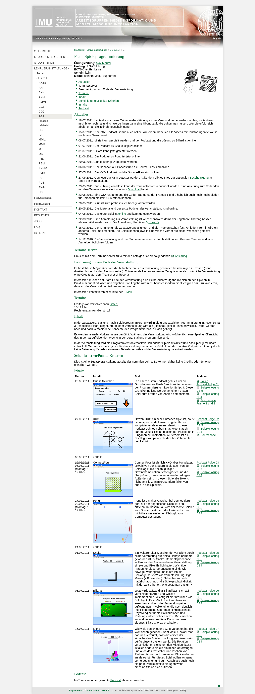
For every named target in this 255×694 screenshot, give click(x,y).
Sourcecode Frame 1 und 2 (206, 402)
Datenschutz (92, 690)
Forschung (43, 198)
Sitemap (64, 38)
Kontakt (40, 209)
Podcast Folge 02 (207, 419)
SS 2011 (41, 78)
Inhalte (82, 104)
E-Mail (128, 292)
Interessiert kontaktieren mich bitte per (98, 292)
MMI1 (42, 139)
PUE (41, 182)
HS (40, 129)
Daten (113, 304)
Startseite (42, 51)
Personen (42, 203)
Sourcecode (208, 435)
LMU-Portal (76, 38)
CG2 (41, 111)
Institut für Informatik (47, 38)
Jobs (38, 221)
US (40, 192)
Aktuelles (84, 81)
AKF (41, 87)
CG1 (41, 106)
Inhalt (81, 97)
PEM (42, 163)
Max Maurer (103, 63)
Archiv (40, 73)
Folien (204, 381)
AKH (41, 92)
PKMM (43, 168)
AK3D (42, 82)
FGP (41, 116)
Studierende (44, 62)
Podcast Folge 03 (207, 462)
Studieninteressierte (51, 56)
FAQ (37, 226)
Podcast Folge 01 (207, 384)
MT (41, 149)
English (217, 38)
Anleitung (181, 256)
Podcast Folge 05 (207, 552)
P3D (41, 158)
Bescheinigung (199, 177)
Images (44, 121)
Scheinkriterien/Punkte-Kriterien (98, 100)
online (122, 213)
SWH (42, 187)
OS (41, 153)
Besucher (42, 215)
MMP (42, 144)
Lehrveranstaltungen (52, 68)
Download (134, 189)
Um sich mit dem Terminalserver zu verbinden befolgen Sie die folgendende (122, 256)
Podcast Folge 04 (207, 500)
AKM (42, 97)
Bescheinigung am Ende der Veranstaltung (105, 89)
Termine (83, 93)
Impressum (75, 690)
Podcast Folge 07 (207, 628)
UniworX (153, 222)
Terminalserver (87, 85)
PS (40, 177)
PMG (42, 173)
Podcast (83, 108)
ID (40, 134)
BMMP (43, 102)
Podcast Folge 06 (207, 590)
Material (44, 125)
